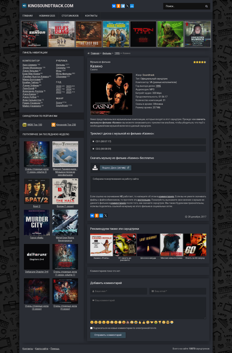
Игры (58, 71)
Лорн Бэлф (28, 88)
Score (59, 102)
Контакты (91, 15)
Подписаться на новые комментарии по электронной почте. (123, 328)
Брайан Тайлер (31, 82)
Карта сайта (41, 348)
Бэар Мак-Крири (31, 73)
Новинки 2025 (47, 15)
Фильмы (60, 65)
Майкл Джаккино (32, 106)
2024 (68, 89)
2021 (58, 89)
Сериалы (61, 67)
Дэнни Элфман (31, 85)
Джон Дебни (29, 97)
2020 (58, 86)
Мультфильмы (64, 73)
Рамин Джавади (31, 103)
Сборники (61, 76)
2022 (58, 92)
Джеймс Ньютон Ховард (36, 76)
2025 (68, 92)
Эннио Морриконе (32, 67)
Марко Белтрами (32, 79)
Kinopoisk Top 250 (66, 124)
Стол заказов (70, 15)
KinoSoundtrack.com (47, 5)
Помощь (55, 348)
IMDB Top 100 (34, 124)
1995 (158, 86)
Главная (28, 15)
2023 (68, 86)
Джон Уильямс (31, 71)
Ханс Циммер (30, 65)
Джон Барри (29, 94)
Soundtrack (62, 105)
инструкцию (144, 200)
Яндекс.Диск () (115, 167)
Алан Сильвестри (32, 100)
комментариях (166, 196)
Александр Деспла (33, 91)
